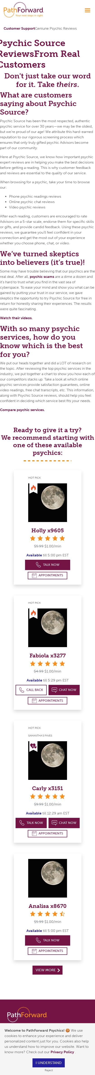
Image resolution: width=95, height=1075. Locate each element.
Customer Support (19, 28)
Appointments (47, 575)
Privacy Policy (63, 1052)
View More (48, 970)
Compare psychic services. (22, 410)
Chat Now (64, 690)
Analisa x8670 (48, 906)
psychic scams (42, 276)
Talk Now (47, 565)
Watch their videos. (16, 318)
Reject (49, 1070)
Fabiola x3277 (48, 655)
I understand (49, 1063)
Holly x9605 (47, 530)
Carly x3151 (47, 788)
